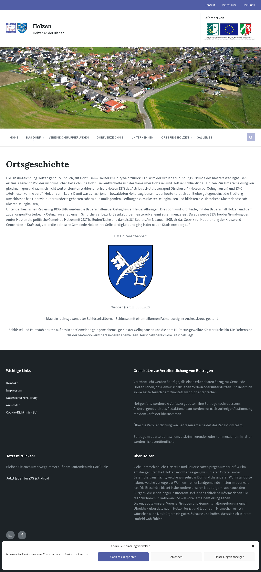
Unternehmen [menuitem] (143, 137)
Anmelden (13, 405)
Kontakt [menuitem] (210, 5)
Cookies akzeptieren (123, 557)
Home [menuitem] (14, 137)
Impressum (14, 390)
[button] (253, 546)
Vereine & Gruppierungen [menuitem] (69, 137)
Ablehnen (176, 557)
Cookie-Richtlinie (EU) (21, 412)
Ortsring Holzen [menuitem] (175, 137)
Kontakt (12, 383)
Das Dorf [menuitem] (33, 137)
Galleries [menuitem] (204, 137)
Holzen (43, 26)
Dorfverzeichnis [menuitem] (110, 137)
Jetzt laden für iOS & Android (27, 478)
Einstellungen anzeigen (229, 557)
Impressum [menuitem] (229, 5)
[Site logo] (16, 32)
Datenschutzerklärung (22, 398)
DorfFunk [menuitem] (249, 5)
